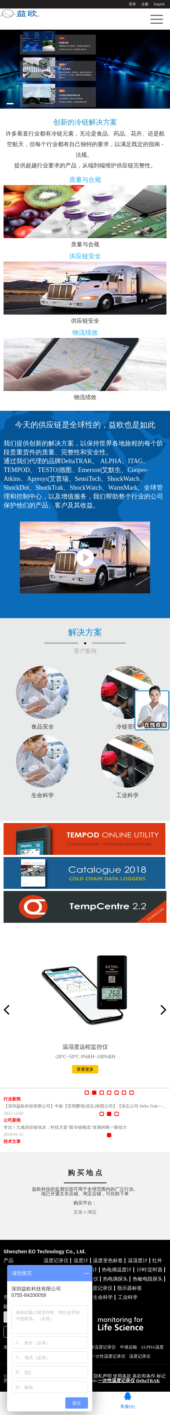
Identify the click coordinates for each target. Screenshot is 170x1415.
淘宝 (92, 1212)
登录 (132, 4)
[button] (9, 103)
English (159, 4)
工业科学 (128, 1297)
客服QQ (127, 1406)
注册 (144, 4)
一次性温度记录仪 (108, 1356)
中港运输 (128, 1347)
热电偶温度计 (117, 1269)
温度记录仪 (56, 1260)
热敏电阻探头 (148, 1279)
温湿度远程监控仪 (85, 1047)
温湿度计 (138, 1260)
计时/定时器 (150, 1269)
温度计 (80, 1260)
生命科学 (103, 1297)
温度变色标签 (108, 1260)
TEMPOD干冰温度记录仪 (92, 1347)
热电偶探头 (115, 1279)
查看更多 (85, 1069)
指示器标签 (129, 1288)
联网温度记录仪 (95, 1288)
